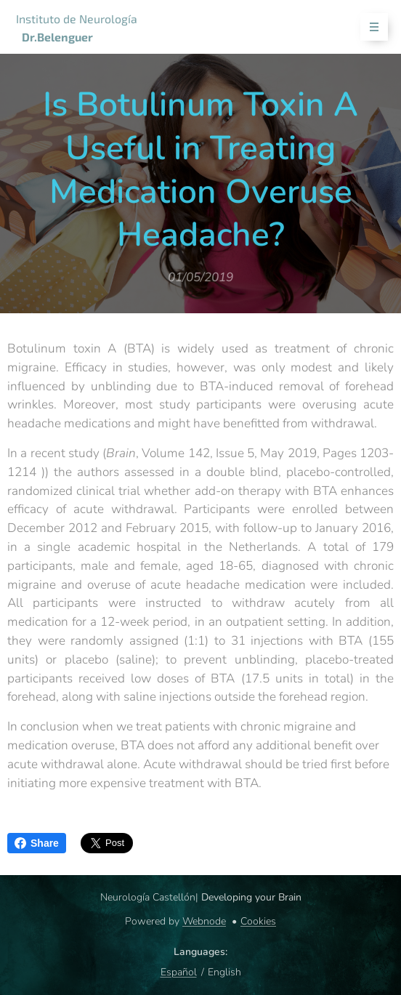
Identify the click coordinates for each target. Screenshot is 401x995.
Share (37, 843)
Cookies (258, 921)
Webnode (204, 921)
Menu (369, 27)
